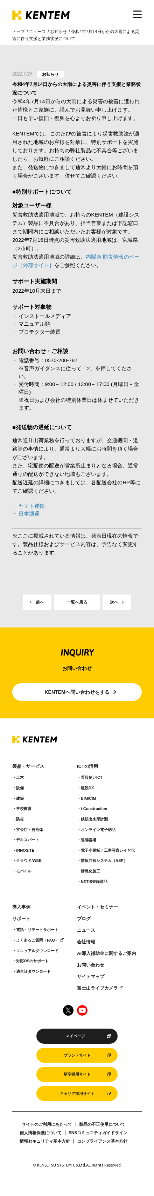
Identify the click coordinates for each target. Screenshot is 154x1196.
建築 (20, 798)
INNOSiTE (25, 850)
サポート (21, 918)
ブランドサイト (77, 1055)
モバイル (23, 871)
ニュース (37, 31)
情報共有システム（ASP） (104, 860)
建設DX (87, 788)
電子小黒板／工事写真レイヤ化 (108, 850)
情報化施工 (90, 871)
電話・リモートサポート (37, 930)
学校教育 (23, 808)
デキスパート (27, 840)
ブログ (84, 918)
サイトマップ (90, 976)
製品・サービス (28, 766)
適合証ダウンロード (33, 971)
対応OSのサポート (32, 961)
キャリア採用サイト (77, 1093)
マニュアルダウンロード (37, 951)
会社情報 (86, 941)
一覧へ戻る (77, 602)
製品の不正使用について (102, 1124)
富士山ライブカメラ (97, 988)
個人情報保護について (41, 1132)
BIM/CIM (88, 798)
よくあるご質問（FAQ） (37, 940)
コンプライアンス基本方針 (102, 1141)
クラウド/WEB (29, 860)
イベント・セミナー (97, 907)
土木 (20, 777)
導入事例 (21, 907)
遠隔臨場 (88, 840)
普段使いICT (92, 777)
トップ (18, 31)
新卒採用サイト (77, 1074)
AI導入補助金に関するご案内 (106, 953)
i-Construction (94, 808)
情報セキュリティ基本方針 (45, 1141)
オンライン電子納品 (98, 830)
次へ (114, 602)
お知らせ (58, 31)
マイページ (75, 1036)
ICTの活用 (87, 766)
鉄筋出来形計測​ (94, 819)
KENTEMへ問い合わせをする (76, 692)
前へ (40, 602)
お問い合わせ (90, 965)
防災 (20, 819)
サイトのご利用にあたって (47, 1124)
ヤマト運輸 (32, 506)
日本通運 (29, 514)
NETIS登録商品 (94, 881)
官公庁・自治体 (29, 830)
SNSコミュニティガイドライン (98, 1132)
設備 (20, 788)
